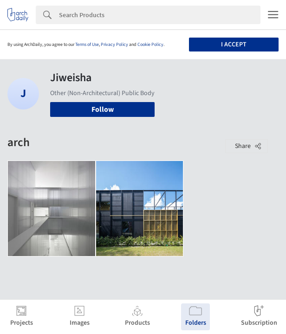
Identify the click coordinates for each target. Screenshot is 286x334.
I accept (234, 44)
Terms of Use (87, 44)
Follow (102, 109)
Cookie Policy (150, 44)
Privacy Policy (114, 44)
